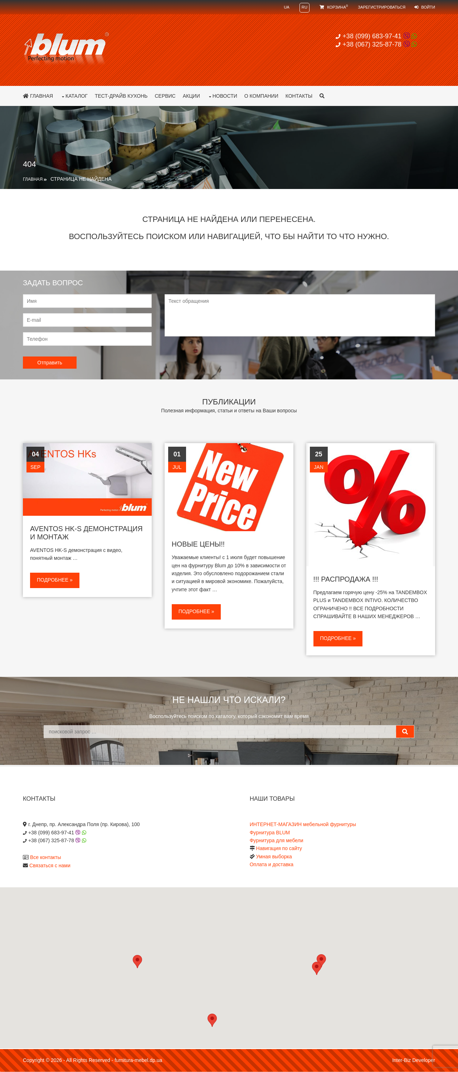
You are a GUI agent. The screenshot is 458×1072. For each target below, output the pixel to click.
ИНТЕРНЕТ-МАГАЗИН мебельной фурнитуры (303, 824)
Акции (191, 96)
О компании (261, 96)
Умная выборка (274, 856)
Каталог (76, 96)
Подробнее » (55, 580)
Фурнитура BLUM (270, 832)
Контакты (299, 96)
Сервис (165, 96)
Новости (225, 96)
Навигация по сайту (279, 848)
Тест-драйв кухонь (121, 96)
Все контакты (45, 857)
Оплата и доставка (271, 864)
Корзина (334, 7)
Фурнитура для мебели (276, 840)
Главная (38, 96)
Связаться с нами (49, 865)
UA (286, 7)
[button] (316, 968)
